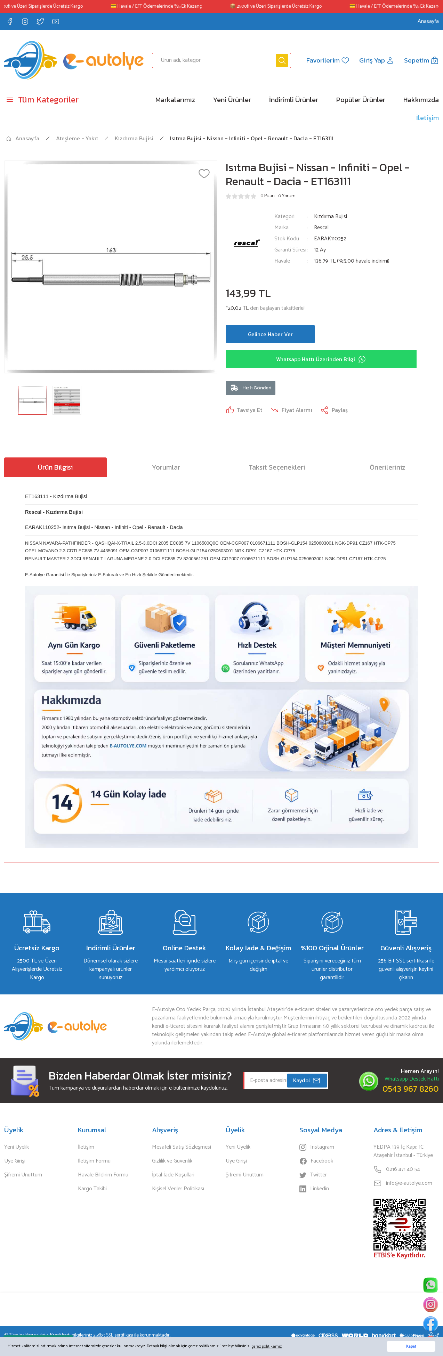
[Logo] (74, 60)
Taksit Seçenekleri (277, 468)
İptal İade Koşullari (173, 1176)
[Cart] (421, 60)
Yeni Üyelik (16, 1148)
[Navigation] (55, 100)
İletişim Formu (94, 1162)
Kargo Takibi (92, 1190)
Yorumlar (166, 468)
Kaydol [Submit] (306, 1081)
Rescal (321, 228)
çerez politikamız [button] (267, 1346)
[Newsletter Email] (285, 1081)
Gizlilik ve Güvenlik (172, 1162)
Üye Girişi (14, 1162)
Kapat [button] (411, 1346)
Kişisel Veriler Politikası (178, 1190)
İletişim (86, 1148)
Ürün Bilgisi (55, 468)
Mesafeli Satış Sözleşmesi (181, 1148)
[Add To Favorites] (204, 173)
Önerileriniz (387, 468)
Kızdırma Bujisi (330, 216)
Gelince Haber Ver (270, 334)
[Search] (221, 60)
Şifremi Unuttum (23, 1176)
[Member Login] (376, 60)
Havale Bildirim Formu (103, 1176)
